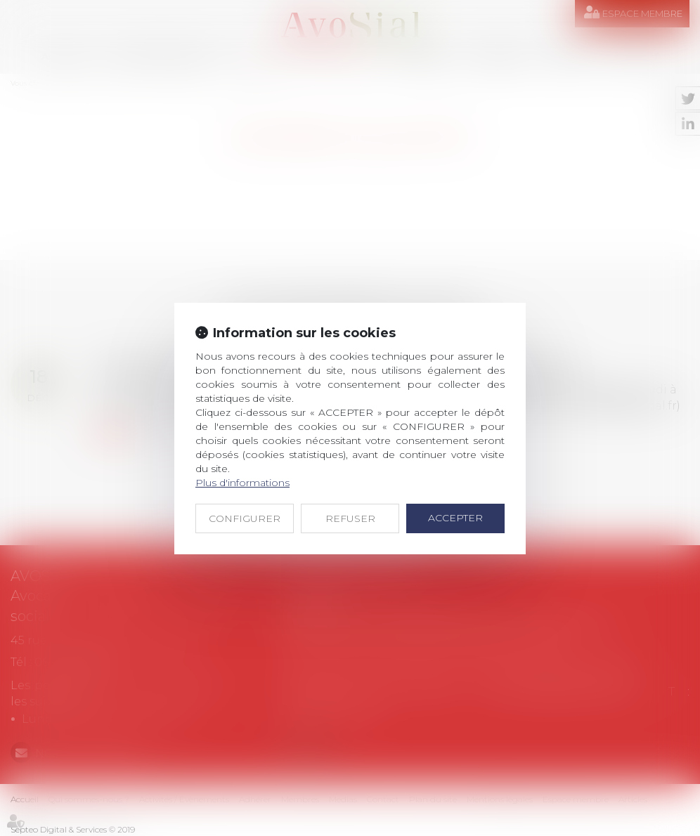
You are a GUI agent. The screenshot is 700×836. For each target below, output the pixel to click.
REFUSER (350, 518)
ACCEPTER (455, 517)
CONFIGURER (244, 518)
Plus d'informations (242, 482)
